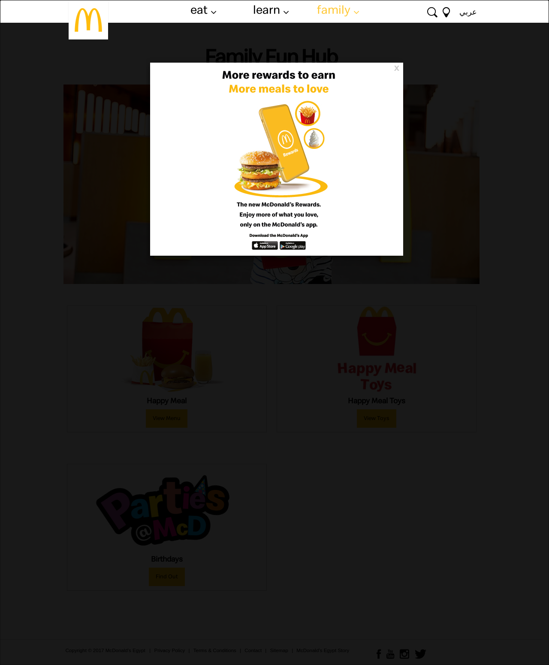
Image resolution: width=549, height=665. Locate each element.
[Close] (396, 67)
